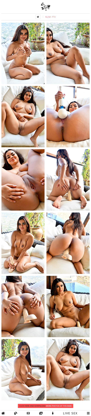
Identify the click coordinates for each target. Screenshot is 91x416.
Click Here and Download (45, 406)
